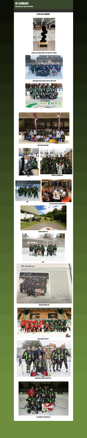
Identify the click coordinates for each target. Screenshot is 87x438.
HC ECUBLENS (21, 3)
